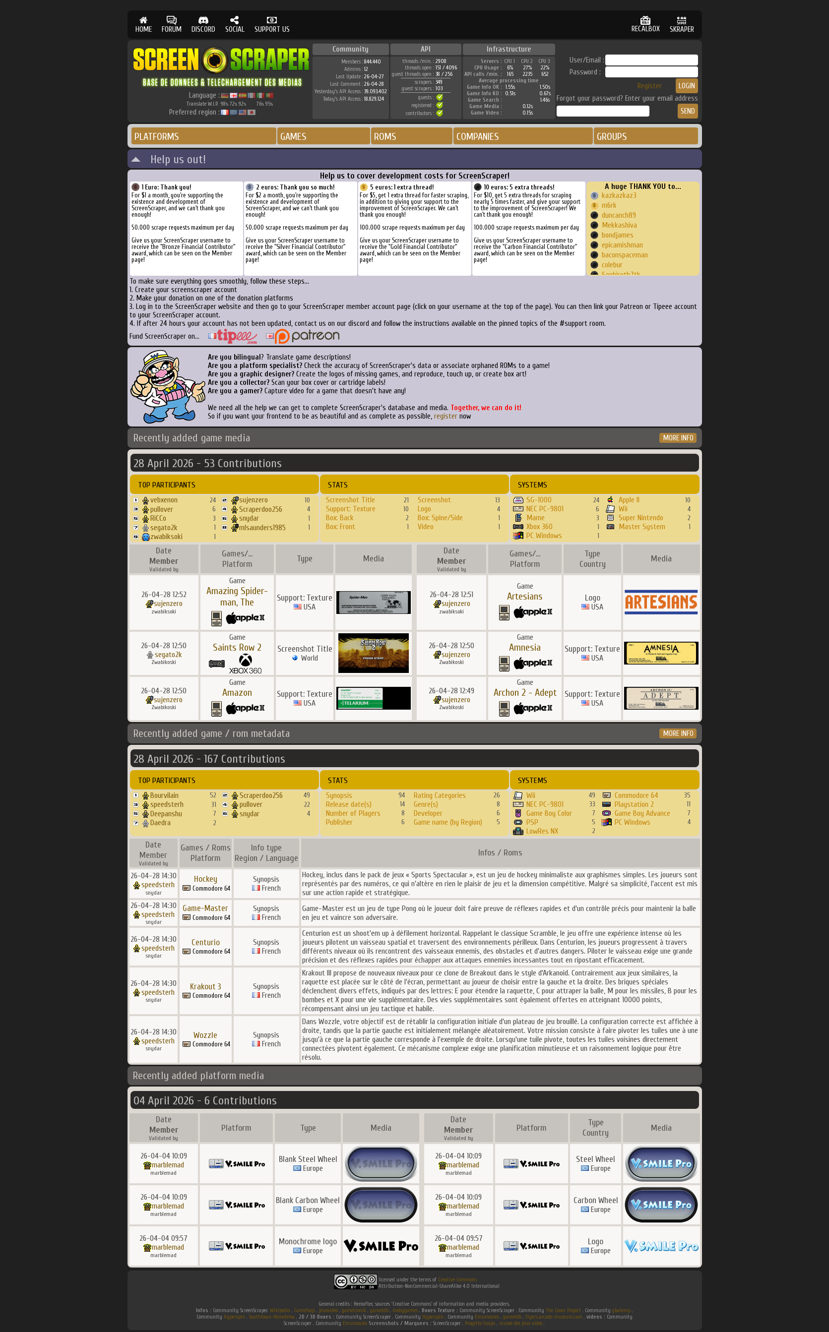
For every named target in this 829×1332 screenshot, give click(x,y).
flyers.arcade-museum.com (553, 1317)
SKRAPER (682, 24)
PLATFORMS (156, 136)
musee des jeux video (520, 1323)
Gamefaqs (304, 1310)
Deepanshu (166, 813)
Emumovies (487, 1317)
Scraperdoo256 (260, 509)
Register (650, 86)
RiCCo (158, 518)
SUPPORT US (272, 24)
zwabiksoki (166, 536)
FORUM (172, 24)
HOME (143, 24)
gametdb (379, 1310)
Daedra (160, 822)
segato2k (164, 527)
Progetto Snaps (480, 1323)
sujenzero (253, 499)
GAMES (293, 136)
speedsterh (167, 804)
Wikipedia (280, 1310)
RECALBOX (646, 24)
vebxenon (164, 499)
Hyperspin (234, 1317)
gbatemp (621, 1310)
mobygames (405, 1310)
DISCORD (203, 24)
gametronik (354, 1310)
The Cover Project (563, 1310)
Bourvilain (164, 795)
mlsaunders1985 (262, 527)
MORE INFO (678, 438)
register (445, 416)
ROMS (385, 136)
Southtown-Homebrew (272, 1317)
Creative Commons (457, 1279)
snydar (249, 518)
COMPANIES (477, 136)
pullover (161, 509)
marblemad (168, 1164)
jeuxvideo (328, 1310)
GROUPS (612, 136)
